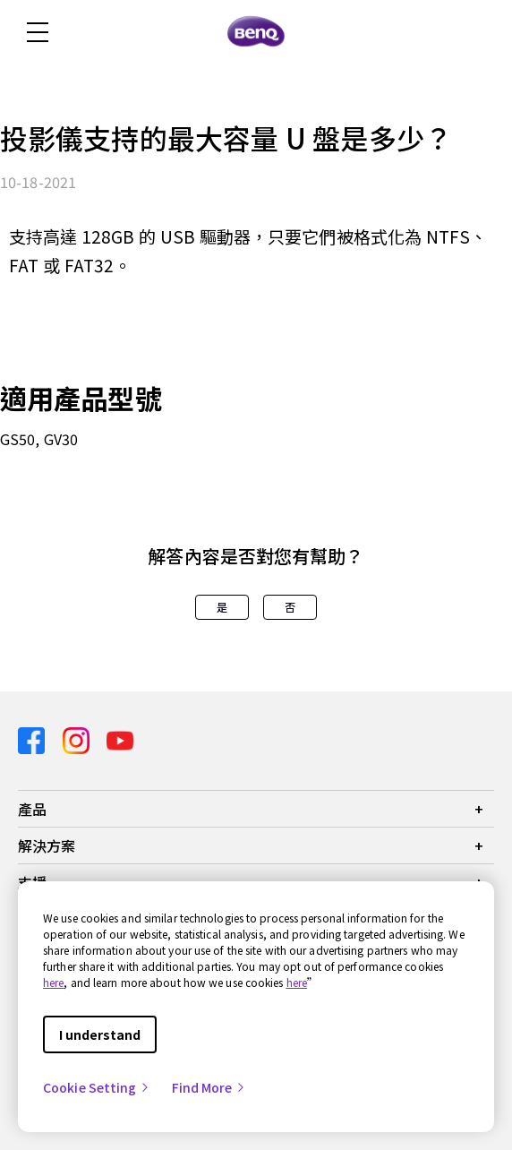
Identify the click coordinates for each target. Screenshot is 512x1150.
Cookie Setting (96, 1087)
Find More (209, 1087)
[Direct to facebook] (33, 739)
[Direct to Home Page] (256, 32)
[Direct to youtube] (120, 739)
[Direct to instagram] (78, 739)
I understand (100, 1034)
